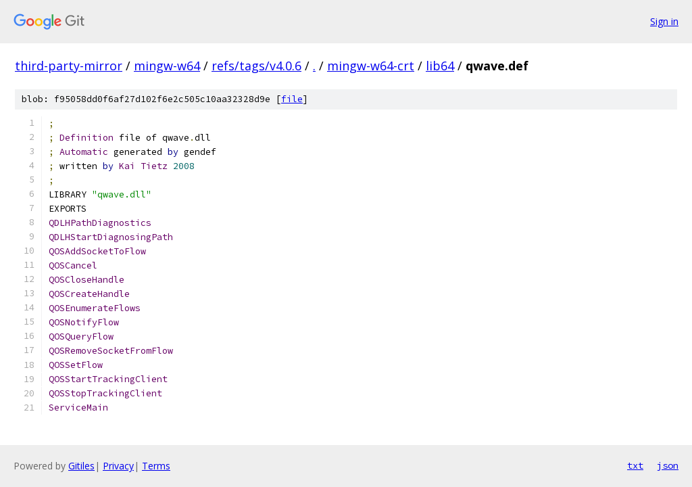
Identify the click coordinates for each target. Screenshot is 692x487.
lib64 (440, 65)
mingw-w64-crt (370, 65)
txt (635, 465)
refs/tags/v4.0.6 (256, 65)
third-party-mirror (68, 65)
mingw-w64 (167, 65)
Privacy (118, 465)
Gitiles (81, 465)
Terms (156, 465)
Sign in (664, 21)
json (667, 465)
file (292, 99)
